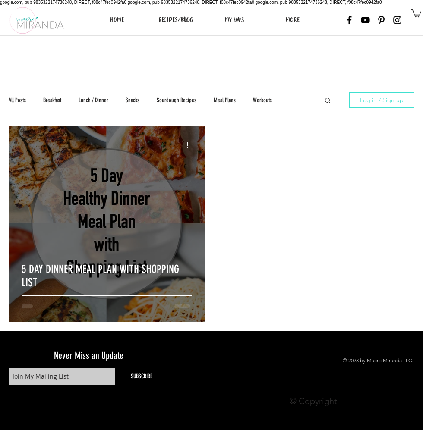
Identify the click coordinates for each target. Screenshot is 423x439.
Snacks (132, 100)
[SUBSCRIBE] (141, 376)
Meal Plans (225, 100)
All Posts (17, 100)
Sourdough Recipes (176, 100)
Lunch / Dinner (93, 100)
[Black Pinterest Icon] (381, 20)
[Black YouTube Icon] (365, 20)
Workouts (262, 100)
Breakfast (52, 100)
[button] (416, 13)
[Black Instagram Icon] (397, 20)
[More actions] (190, 145)
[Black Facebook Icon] (349, 20)
